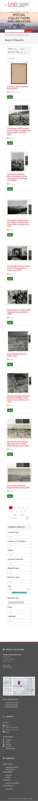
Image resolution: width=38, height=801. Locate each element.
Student (8, 777)
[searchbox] (19, 537)
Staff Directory (10, 769)
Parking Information (12, 706)
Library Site (7, 665)
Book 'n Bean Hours (12, 704)
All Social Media (10, 748)
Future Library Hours (12, 702)
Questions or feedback (12, 783)
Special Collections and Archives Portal (16, 34)
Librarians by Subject (12, 767)
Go (28, 518)
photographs (11, 58)
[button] (5, 5)
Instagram (9, 746)
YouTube (8, 744)
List (16, 49)
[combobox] (19, 536)
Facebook (8, 740)
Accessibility (9, 788)
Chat (7, 725)
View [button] (10, 97)
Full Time (8, 775)
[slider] (10, 592)
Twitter (8, 742)
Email (7, 732)
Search (29, 32)
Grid (22, 49)
